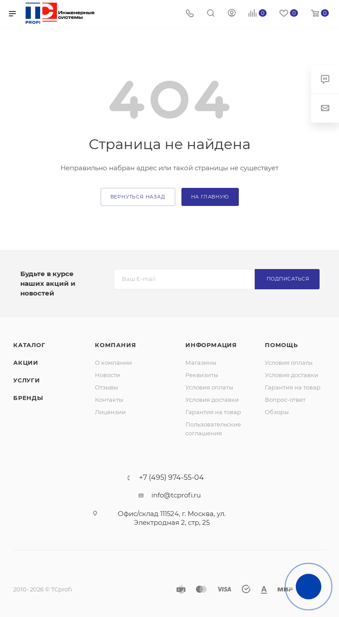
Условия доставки (212, 399)
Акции (25, 362)
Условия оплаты (209, 387)
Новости (107, 374)
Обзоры (277, 411)
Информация (211, 344)
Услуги (26, 380)
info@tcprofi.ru (176, 495)
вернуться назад (138, 197)
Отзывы (106, 387)
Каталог (29, 344)
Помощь (281, 344)
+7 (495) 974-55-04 (171, 477)
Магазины (200, 362)
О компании (113, 362)
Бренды (28, 397)
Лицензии (110, 411)
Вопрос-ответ (285, 399)
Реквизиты (201, 374)
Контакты (109, 399)
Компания (115, 344)
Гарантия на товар (213, 411)
